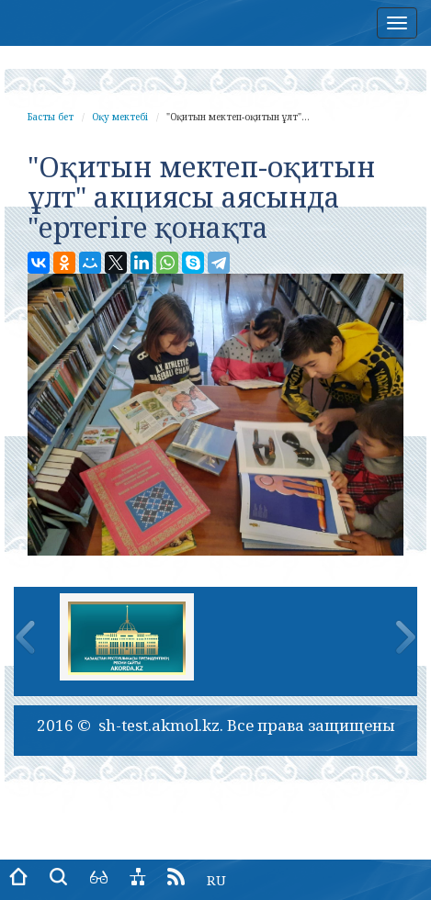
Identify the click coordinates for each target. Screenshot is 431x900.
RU (216, 880)
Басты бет (51, 116)
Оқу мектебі (120, 116)
